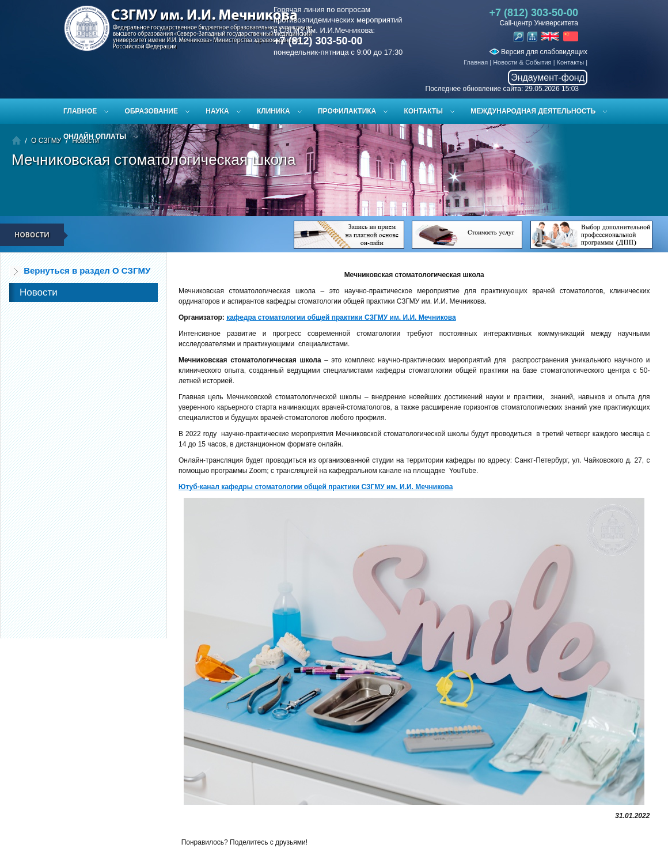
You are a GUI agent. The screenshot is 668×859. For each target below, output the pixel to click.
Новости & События (522, 62)
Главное (80, 111)
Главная (476, 62)
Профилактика (347, 111)
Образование (151, 111)
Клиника (273, 111)
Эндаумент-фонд (547, 77)
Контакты (570, 62)
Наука (217, 111)
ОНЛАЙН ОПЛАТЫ (94, 137)
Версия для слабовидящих (538, 52)
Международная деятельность (532, 111)
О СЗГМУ (46, 141)
